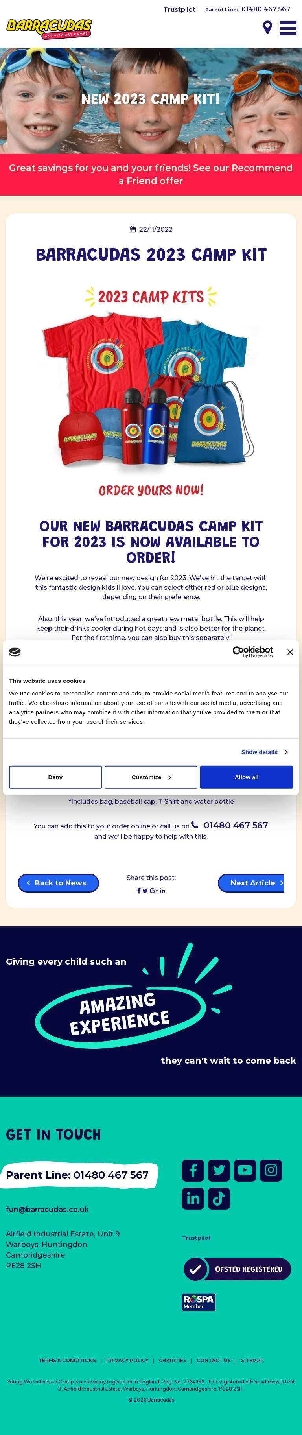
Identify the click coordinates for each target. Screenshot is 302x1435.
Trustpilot (179, 9)
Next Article (253, 883)
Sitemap (252, 1360)
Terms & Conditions (67, 1360)
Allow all (247, 776)
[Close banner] (290, 652)
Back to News (60, 883)
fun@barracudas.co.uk (47, 1209)
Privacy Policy (127, 1360)
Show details (259, 752)
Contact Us (214, 1360)
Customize (151, 776)
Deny (55, 776)
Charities (172, 1360)
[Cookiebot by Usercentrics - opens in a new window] (238, 652)
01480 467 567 (265, 9)
